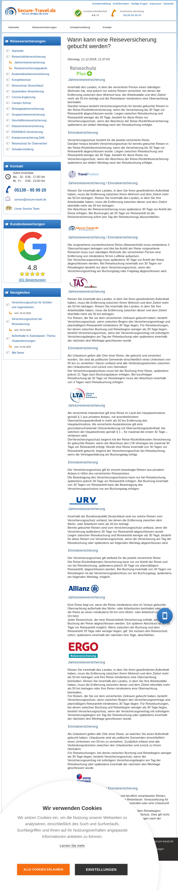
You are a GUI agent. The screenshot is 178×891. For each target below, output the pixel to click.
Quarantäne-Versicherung (28, 91)
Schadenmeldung (101, 3)
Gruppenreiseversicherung (28, 114)
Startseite (168, 3)
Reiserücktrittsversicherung (28, 56)
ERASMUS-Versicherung (27, 131)
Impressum (156, 3)
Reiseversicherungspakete (30, 68)
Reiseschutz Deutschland (27, 85)
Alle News (18, 352)
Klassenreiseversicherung (28, 126)
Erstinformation (121, 3)
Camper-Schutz (21, 102)
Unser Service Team (27, 208)
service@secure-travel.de (30, 199)
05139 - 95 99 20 (30, 190)
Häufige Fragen (139, 3)
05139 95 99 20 (132, 15)
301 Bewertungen (32, 280)
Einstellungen (101, 870)
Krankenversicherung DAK (28, 137)
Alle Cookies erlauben (43, 869)
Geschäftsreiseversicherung (29, 120)
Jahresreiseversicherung (29, 62)
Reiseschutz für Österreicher (29, 143)
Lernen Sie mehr (72, 846)
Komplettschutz (21, 79)
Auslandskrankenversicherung (30, 74)
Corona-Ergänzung (23, 97)
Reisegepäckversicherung (28, 108)
